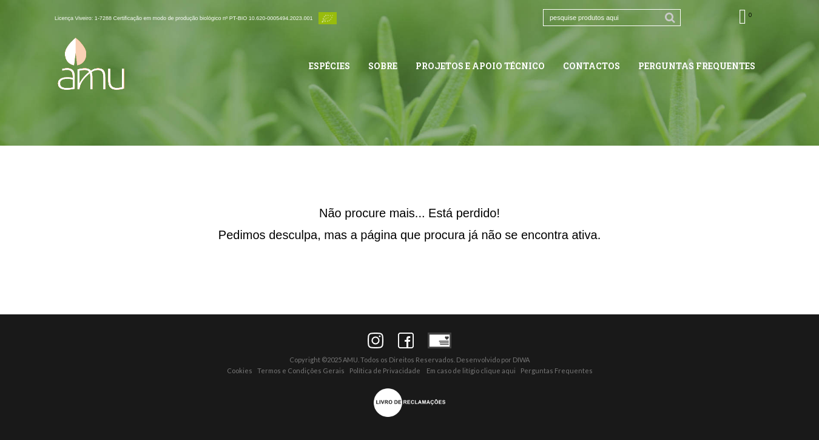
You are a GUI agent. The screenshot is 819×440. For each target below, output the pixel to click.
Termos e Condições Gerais (301, 370)
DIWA (521, 360)
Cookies (239, 370)
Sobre (382, 66)
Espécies (329, 66)
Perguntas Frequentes (696, 66)
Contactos (591, 66)
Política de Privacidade (384, 370)
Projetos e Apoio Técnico (480, 66)
